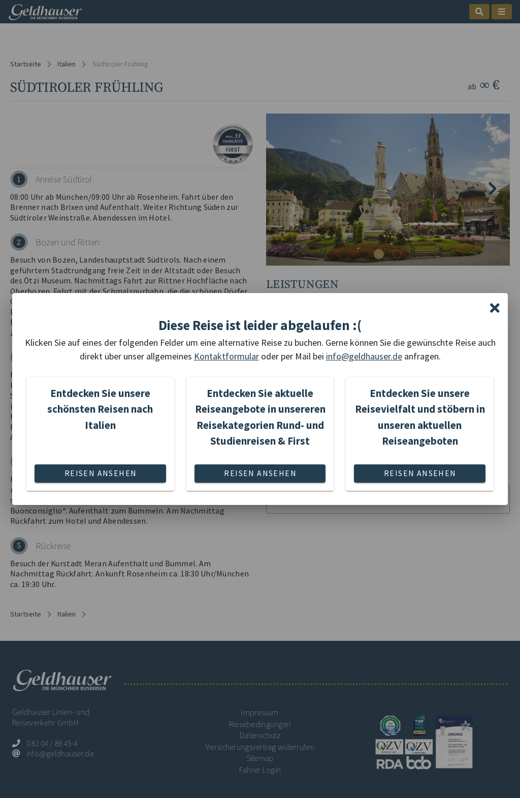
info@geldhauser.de (364, 356)
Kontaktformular (226, 356)
